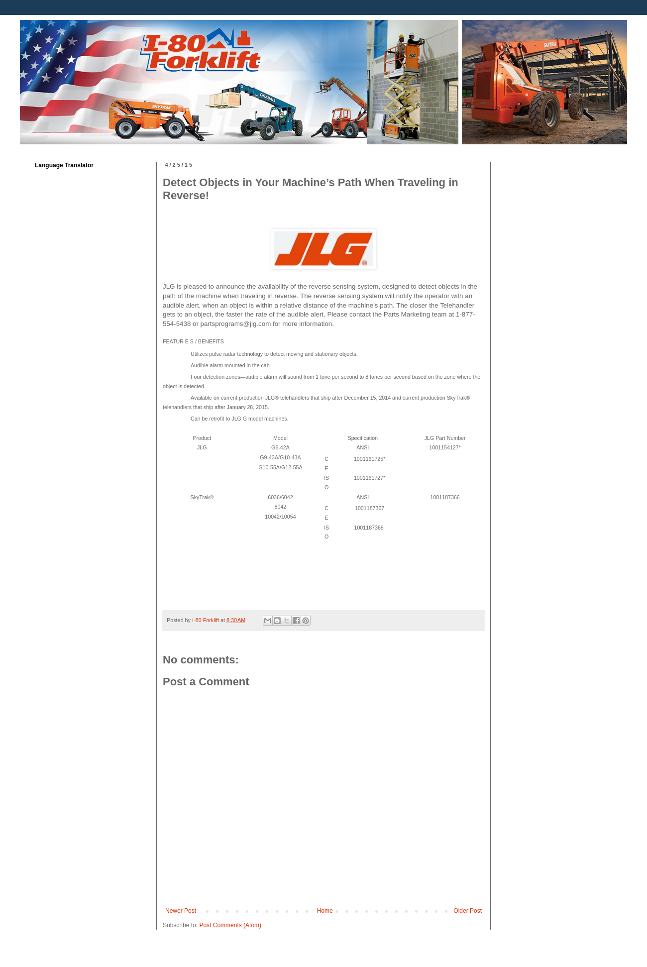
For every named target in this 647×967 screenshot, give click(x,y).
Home (325, 910)
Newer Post (180, 910)
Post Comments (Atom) (230, 925)
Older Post (467, 910)
